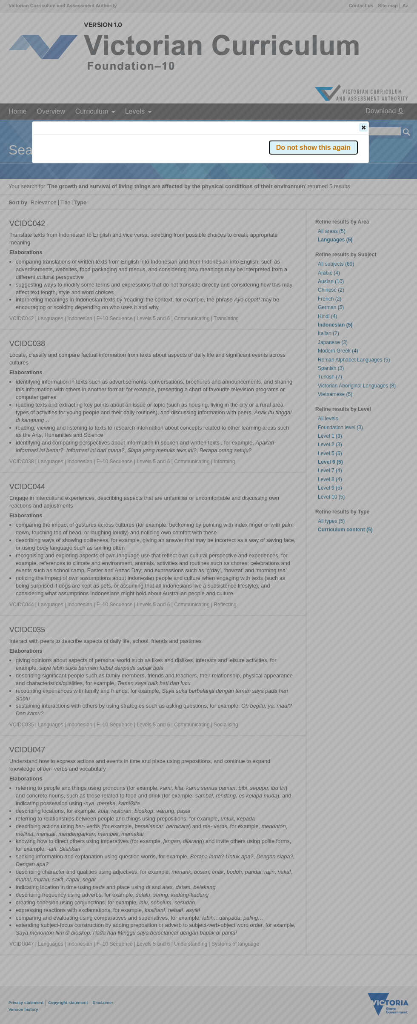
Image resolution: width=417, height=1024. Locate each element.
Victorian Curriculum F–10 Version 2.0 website (130, 175)
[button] (363, 127)
